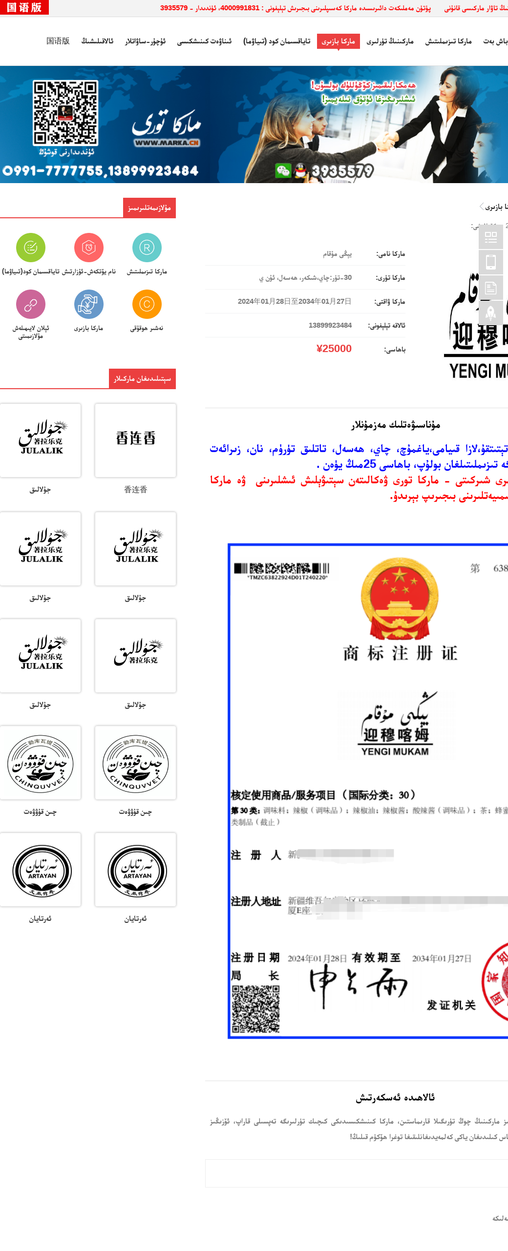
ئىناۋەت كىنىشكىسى (204, 41)
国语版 (58, 41)
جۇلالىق (40, 489)
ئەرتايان (136, 918)
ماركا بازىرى (338, 41)
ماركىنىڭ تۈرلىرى (390, 41)
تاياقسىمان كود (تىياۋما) (276, 41)
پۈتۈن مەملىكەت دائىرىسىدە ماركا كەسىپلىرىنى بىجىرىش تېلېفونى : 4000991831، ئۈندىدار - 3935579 (295, 7)
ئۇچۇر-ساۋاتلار (145, 41)
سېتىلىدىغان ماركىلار (142, 378)
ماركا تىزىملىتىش (448, 41)
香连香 (136, 489)
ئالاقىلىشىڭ (97, 41)
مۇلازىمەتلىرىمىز (149, 207)
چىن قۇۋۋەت (135, 811)
